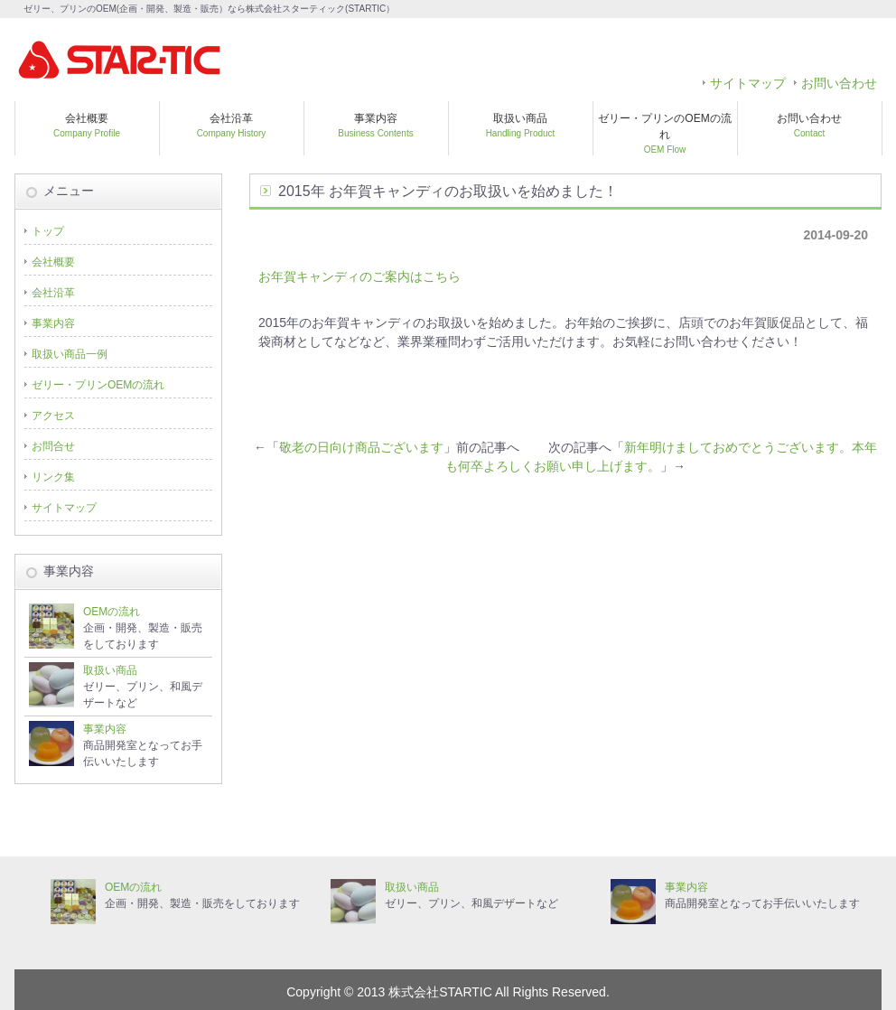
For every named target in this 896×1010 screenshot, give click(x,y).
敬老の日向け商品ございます (361, 447)
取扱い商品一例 (69, 354)
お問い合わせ (839, 83)
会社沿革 (231, 125)
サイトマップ (748, 83)
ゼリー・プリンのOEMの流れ (664, 133)
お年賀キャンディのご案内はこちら (359, 276)
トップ (48, 231)
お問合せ (53, 446)
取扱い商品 (520, 125)
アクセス (53, 415)
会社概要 (86, 125)
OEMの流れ (111, 611)
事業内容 (375, 125)
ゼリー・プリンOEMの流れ (98, 385)
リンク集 (53, 477)
